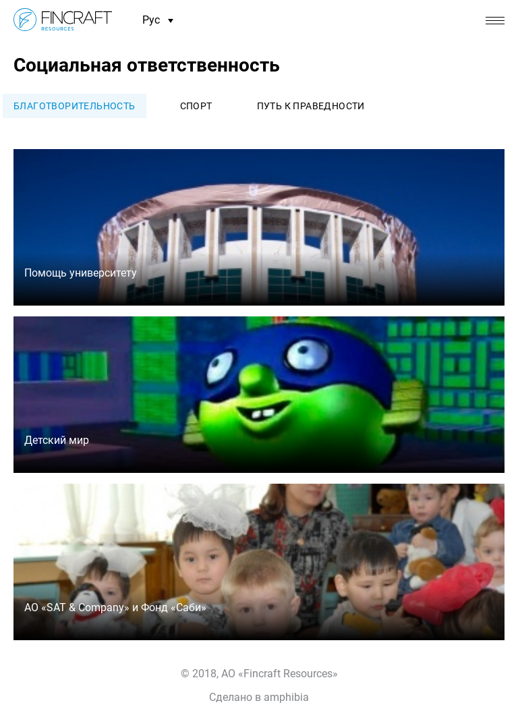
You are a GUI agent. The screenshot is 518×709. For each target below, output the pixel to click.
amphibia (286, 697)
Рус (157, 20)
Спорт (196, 106)
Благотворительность (74, 106)
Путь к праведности (311, 106)
